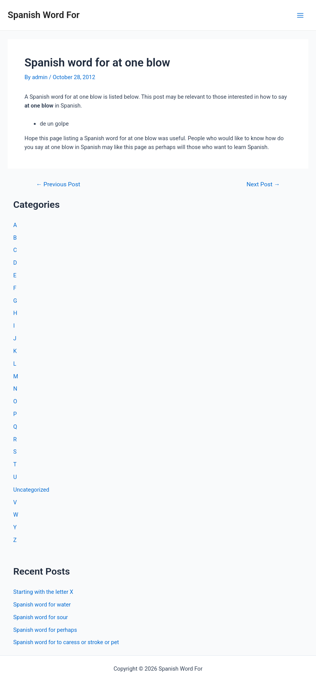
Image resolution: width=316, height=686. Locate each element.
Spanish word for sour (40, 617)
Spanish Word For (43, 15)
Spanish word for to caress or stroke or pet (66, 642)
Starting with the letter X (43, 591)
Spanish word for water (42, 604)
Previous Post (58, 185)
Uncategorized (31, 489)
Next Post (263, 185)
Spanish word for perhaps (45, 629)
